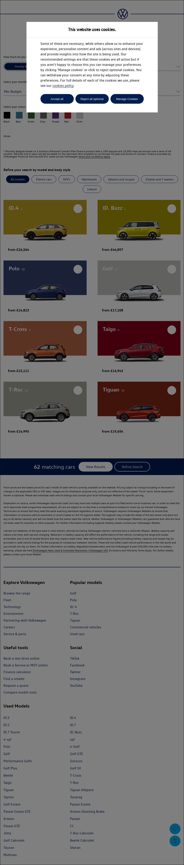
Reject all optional (92, 99)
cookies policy (63, 86)
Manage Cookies (127, 99)
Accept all (57, 99)
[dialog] (92, 432)
